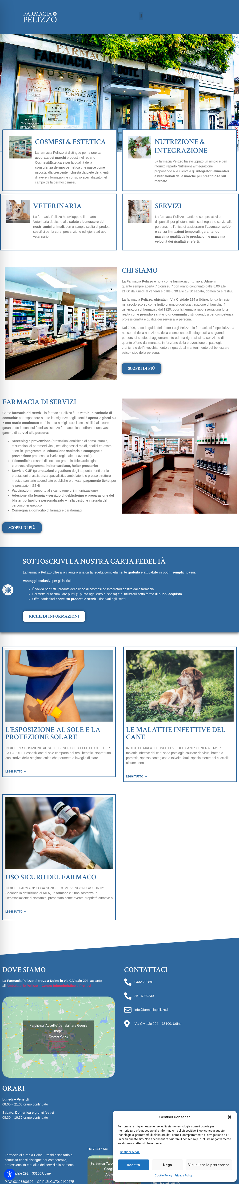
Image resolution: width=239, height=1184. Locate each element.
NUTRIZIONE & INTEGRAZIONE (181, 146)
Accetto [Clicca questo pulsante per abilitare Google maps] (58, 1046)
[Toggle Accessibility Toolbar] (10, 1174)
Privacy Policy (183, 1175)
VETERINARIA (57, 206)
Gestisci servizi (130, 1152)
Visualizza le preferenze (208, 1165)
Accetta (133, 1165)
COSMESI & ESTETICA (70, 142)
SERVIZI (168, 206)
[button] (229, 1117)
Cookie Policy (163, 1175)
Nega (167, 1165)
